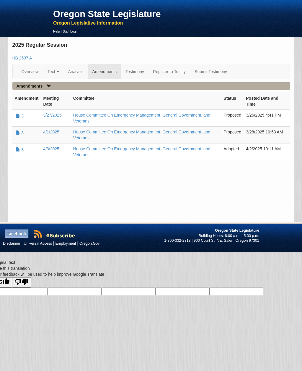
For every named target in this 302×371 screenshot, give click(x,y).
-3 (20, 116)
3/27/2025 (52, 115)
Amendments (104, 71)
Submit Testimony (211, 71)
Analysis (75, 71)
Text (53, 71)
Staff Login (70, 31)
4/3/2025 (51, 148)
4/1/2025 (51, 132)
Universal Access (38, 243)
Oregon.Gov (89, 243)
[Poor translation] (21, 282)
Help (56, 31)
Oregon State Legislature (107, 14)
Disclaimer (11, 243)
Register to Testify (169, 71)
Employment (65, 243)
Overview (30, 71)
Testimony (134, 71)
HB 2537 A (22, 58)
